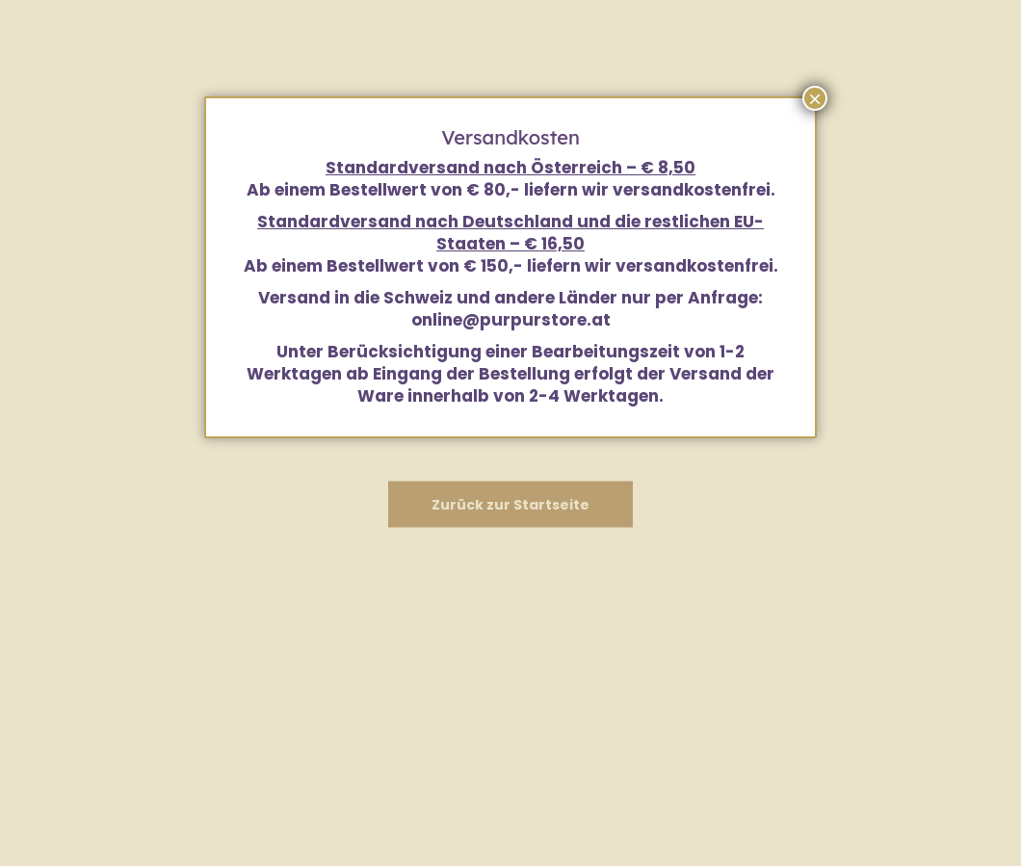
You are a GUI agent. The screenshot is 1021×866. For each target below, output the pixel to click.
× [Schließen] (815, 98)
